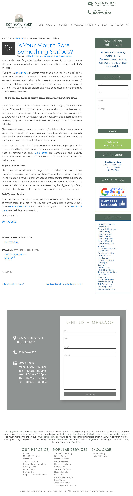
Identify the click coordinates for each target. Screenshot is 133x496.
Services (64, 24)
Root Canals (103, 274)
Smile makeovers (106, 279)
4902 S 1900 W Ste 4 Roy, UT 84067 (30, 339)
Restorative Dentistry (64, 477)
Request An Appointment (35, 475)
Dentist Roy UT (20, 63)
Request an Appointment (113, 143)
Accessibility (29, 469)
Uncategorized (105, 286)
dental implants (79, 434)
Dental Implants (61, 459)
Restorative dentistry (107, 272)
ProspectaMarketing (103, 491)
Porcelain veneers (106, 270)
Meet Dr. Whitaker (31, 456)
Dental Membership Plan (34, 464)
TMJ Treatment (105, 284)
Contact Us (117, 24)
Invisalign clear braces (97, 434)
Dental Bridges (105, 231)
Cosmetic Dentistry (107, 229)
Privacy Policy (29, 467)
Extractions (103, 251)
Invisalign (102, 262)
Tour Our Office (30, 461)
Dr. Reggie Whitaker (14, 431)
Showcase (77, 24)
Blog (105, 24)
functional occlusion (48, 437)
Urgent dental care (106, 289)
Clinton (125, 439)
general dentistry (117, 434)
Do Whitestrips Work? (13, 291)
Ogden (92, 439)
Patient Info (92, 24)
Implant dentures (106, 260)
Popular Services (70, 450)
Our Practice (35, 450)
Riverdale (51, 439)
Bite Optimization (106, 224)
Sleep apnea (103, 277)
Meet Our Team (30, 459)
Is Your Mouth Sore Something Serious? (47, 51)
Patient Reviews (100, 456)
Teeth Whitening (62, 483)
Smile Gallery (99, 453)
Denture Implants (62, 464)
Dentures (102, 246)
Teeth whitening (105, 282)
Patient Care (103, 267)
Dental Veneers (61, 461)
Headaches (103, 258)
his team (32, 431)
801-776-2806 (101, 13)
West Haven (61, 439)
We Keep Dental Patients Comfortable (64, 291)
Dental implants (105, 239)
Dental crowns (104, 234)
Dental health (104, 236)
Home (40, 24)
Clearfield (75, 442)
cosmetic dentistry (62, 434)
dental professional (19, 213)
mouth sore (22, 79)
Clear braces (103, 227)
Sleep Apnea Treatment (65, 485)
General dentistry (36, 63)
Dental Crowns (61, 456)
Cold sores (41, 159)
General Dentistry (62, 469)
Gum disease (51, 63)
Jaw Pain (102, 265)
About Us (51, 24)
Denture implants (106, 243)
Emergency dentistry (108, 248)
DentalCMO (63, 491)
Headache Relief (61, 472)
